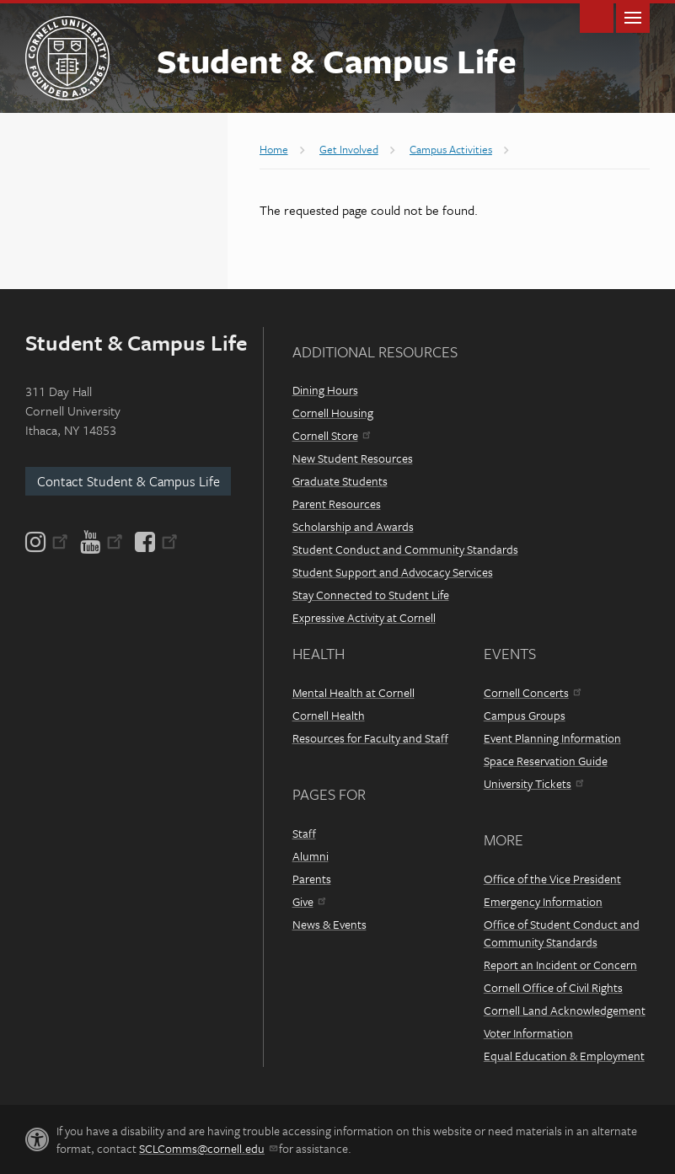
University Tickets (533, 783)
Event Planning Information (552, 738)
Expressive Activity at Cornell (364, 617)
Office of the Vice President (552, 878)
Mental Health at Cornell (353, 692)
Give (308, 901)
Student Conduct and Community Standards (405, 549)
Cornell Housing (332, 412)
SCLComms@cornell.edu (207, 1148)
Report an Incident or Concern (560, 964)
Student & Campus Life (337, 60)
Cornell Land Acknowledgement (565, 1010)
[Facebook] (155, 542)
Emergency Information (543, 901)
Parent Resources (336, 503)
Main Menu (633, 16)
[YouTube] (102, 542)
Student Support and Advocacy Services (392, 572)
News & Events (329, 924)
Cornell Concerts (532, 692)
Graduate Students (340, 481)
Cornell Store (331, 435)
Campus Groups (524, 715)
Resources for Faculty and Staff (370, 738)
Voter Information (528, 1033)
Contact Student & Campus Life (128, 481)
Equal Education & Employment (564, 1055)
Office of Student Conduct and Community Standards (562, 933)
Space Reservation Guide (546, 760)
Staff (304, 833)
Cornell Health (328, 715)
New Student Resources (352, 458)
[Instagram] (48, 542)
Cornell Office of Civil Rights (553, 987)
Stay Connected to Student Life (370, 594)
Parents (311, 878)
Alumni (310, 856)
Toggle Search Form (596, 16)
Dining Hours (325, 390)
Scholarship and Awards (353, 526)
